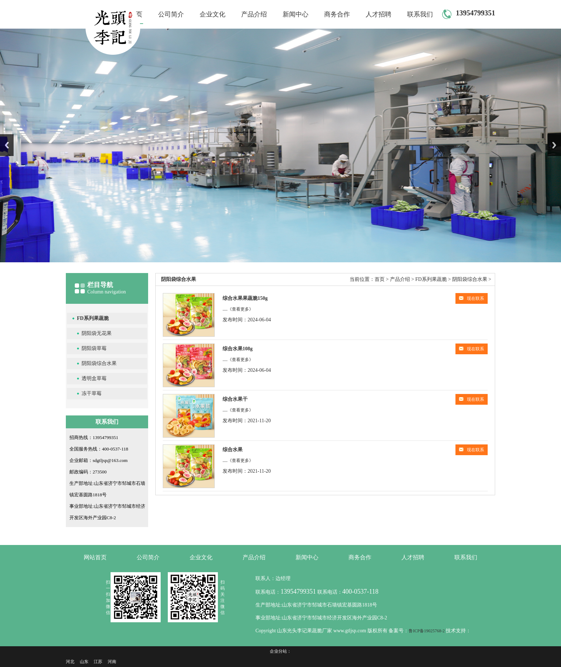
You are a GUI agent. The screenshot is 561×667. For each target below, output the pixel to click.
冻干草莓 (92, 393)
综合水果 (233, 449)
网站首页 (95, 557)
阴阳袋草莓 (94, 348)
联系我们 (420, 14)
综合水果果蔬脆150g (245, 298)
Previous (7, 145)
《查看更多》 (240, 309)
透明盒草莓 (94, 378)
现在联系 (471, 298)
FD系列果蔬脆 (93, 318)
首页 (380, 279)
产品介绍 (254, 14)
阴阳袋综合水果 (99, 363)
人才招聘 (378, 14)
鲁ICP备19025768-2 (427, 630)
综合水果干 (235, 399)
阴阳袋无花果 (97, 333)
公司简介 (171, 14)
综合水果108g (238, 348)
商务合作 (337, 14)
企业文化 (212, 14)
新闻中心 (295, 14)
